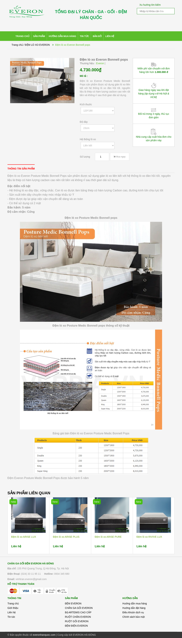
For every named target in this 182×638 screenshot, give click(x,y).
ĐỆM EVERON (73, 603)
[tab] (21, 168)
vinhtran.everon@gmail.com (31, 579)
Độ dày (84, 121)
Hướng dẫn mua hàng (134, 603)
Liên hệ (11, 612)
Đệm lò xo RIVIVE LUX (149, 536)
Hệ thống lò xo (88, 139)
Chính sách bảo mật (133, 616)
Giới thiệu (12, 608)
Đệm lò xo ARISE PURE (108, 536)
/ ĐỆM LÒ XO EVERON (37, 44)
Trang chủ (13, 603)
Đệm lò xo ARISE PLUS (66, 536)
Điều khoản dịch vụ (133, 612)
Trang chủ (17, 44)
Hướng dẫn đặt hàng (134, 608)
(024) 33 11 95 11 (31, 573)
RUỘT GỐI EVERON (76, 621)
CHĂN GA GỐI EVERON (79, 608)
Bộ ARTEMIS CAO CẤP (78, 612)
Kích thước (86, 104)
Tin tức (11, 616)
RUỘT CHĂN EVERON (78, 616)
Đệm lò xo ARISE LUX (23, 536)
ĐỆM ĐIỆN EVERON (76, 625)
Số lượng (85, 156)
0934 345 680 (61, 573)
